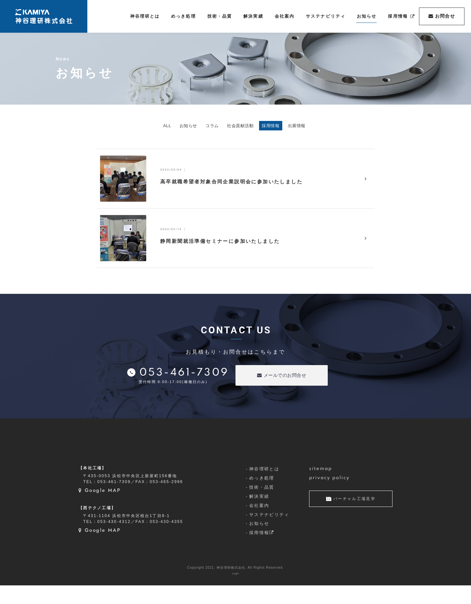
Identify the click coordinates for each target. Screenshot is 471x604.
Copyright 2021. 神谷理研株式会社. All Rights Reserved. (235, 586)
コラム (205, 126)
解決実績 (259, 514)
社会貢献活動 (245, 126)
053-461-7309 (184, 374)
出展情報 (325, 126)
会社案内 (259, 524)
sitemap (320, 487)
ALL (138, 126)
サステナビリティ (269, 533)
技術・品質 (261, 505)
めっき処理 (261, 496)
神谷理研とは (264, 487)
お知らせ (170, 126)
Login (235, 592)
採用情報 (288, 126)
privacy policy (329, 496)
